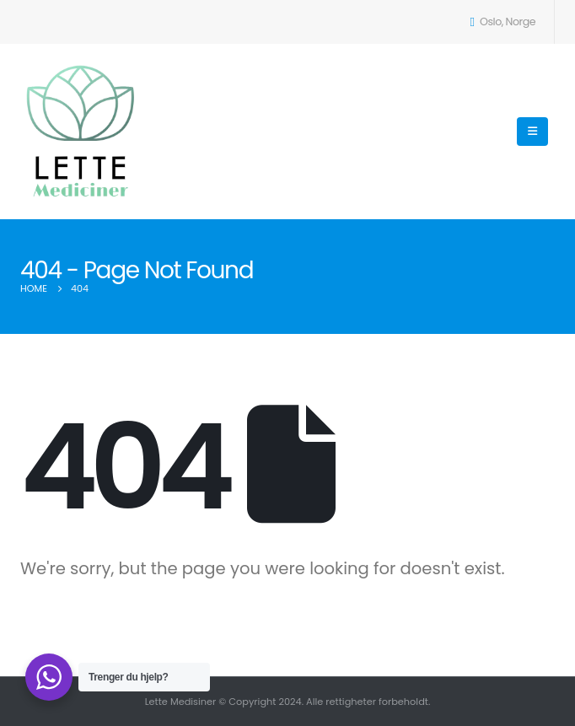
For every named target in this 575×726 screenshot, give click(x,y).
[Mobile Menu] (532, 131)
